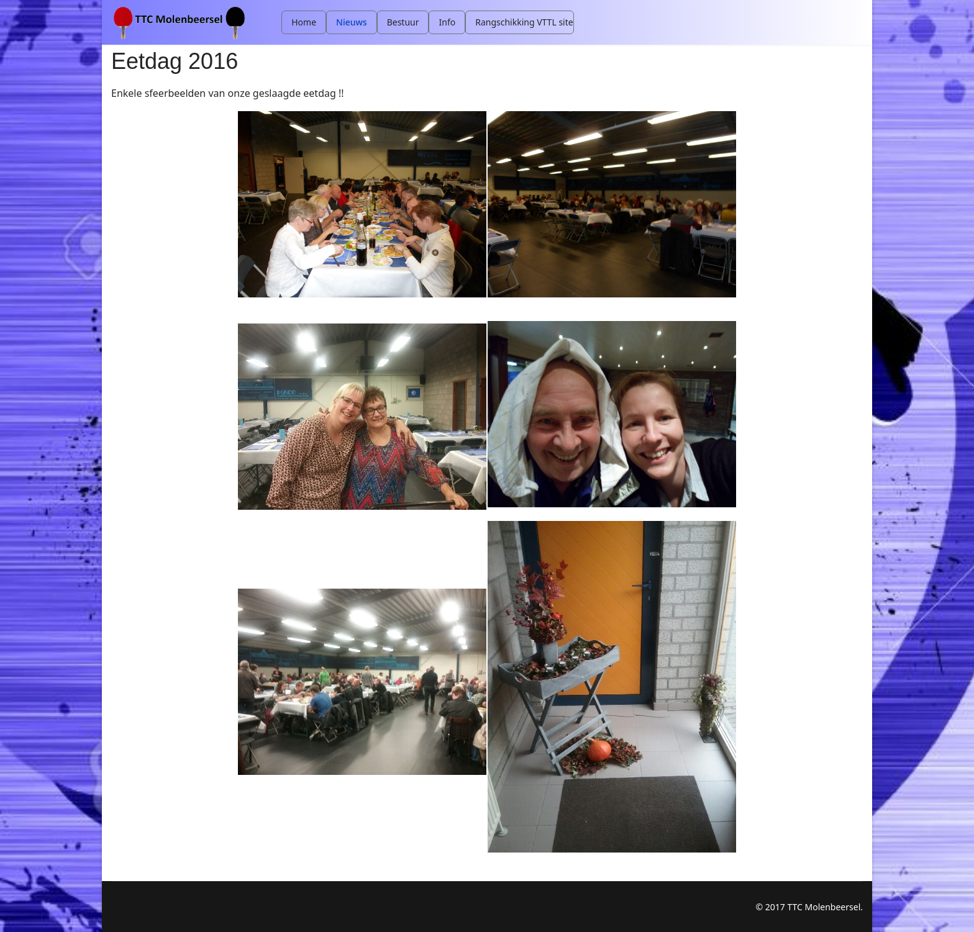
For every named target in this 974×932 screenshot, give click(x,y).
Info (447, 22)
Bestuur (403, 22)
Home (303, 22)
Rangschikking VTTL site (524, 22)
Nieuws (351, 22)
